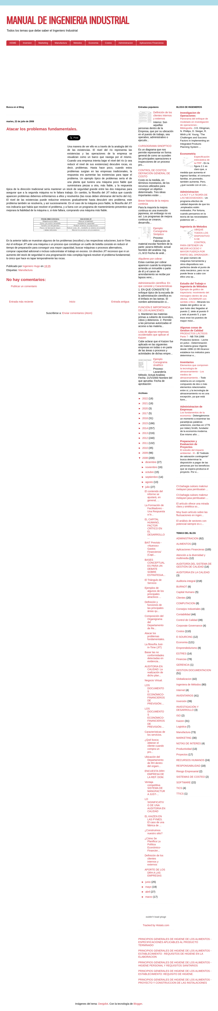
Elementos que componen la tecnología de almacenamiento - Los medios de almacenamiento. (194, 371)
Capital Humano (185, 592)
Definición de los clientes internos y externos (162, 115)
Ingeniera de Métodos (188, 684)
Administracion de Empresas (191, 408)
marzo (149, 896)
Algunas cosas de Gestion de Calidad (191, 329)
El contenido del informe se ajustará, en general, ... (154, 496)
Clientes (181, 597)
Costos (108, 43)
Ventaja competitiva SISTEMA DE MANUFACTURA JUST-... (155, 788)
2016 (145, 418)
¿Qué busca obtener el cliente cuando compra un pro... (154, 745)
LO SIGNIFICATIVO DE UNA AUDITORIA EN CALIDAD (155, 805)
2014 (145, 428)
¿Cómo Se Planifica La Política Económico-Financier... (153, 844)
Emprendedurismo (186, 647)
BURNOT (181, 586)
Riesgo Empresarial (187, 771)
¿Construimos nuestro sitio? (153, 832)
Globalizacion (184, 678)
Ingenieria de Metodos (193, 226)
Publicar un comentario (24, 286)
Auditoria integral (185, 581)
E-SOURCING (184, 636)
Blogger (138, 1003)
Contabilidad (183, 614)
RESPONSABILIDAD (188, 765)
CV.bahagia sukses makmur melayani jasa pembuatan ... (192, 488)
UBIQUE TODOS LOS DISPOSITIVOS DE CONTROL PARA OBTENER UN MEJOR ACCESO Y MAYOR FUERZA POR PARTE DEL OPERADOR (195, 242)
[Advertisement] (109, 76)
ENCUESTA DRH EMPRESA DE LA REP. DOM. (154, 774)
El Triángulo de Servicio (153, 581)
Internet (180, 690)
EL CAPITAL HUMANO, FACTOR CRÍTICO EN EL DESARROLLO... (155, 528)
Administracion (126, 43)
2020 (145, 408)
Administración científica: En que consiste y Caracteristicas (155, 285)
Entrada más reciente (21, 301)
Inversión (181, 701)
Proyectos (182, 754)
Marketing (43, 43)
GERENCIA (183, 664)
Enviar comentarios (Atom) (77, 313)
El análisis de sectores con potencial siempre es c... (191, 522)
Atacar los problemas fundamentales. (155, 636)
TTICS (180, 793)
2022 (145, 398)
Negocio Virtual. (154, 680)
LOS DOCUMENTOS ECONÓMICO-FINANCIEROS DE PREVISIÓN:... (155, 694)
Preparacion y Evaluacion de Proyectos (188, 444)
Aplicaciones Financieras (152, 43)
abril (148, 891)
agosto (149, 482)
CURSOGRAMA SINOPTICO (154, 145)
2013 (145, 433)
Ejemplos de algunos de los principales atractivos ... (154, 592)
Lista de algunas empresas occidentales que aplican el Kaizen (153, 334)
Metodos (78, 43)
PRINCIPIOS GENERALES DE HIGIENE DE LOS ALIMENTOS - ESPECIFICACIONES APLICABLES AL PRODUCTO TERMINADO (174, 942)
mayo (148, 886)
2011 (145, 443)
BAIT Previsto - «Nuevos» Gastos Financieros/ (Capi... (153, 548)
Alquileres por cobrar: (150, 258)
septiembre (151, 476)
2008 (145, 457)
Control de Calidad (186, 620)
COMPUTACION (185, 603)
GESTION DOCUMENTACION (193, 670)
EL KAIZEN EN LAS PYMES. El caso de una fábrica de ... (154, 821)
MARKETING (183, 737)
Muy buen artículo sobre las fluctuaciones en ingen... (192, 514)
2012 (145, 438)
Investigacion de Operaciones (190, 114)
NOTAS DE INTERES (188, 743)
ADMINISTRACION (187, 538)
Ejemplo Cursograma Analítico (160, 362)
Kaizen (180, 721)
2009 (145, 452)
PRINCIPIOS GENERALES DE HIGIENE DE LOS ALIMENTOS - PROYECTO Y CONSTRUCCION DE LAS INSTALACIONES (174, 981)
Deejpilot (103, 1003)
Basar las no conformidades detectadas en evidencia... (154, 657)
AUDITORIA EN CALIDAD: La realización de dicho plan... (154, 671)
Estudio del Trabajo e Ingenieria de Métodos (193, 285)
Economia (93, 43)
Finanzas (181, 659)
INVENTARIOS (184, 695)
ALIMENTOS (183, 543)
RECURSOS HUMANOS (190, 760)
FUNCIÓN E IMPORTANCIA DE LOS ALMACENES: (154, 309)
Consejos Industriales (188, 608)
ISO (178, 715)
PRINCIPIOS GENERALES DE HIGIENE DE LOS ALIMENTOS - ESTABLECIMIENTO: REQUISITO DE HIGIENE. (174, 972)
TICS (179, 788)
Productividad (184, 748)
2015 (145, 423)
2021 (145, 403)
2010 (145, 447)
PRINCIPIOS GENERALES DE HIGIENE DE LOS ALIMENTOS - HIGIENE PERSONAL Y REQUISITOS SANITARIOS (174, 964)
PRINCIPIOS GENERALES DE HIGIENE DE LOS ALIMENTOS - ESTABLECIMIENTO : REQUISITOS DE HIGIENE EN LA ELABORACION (174, 953)
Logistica (181, 726)
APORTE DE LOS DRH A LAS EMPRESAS (155, 872)
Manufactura (61, 43)
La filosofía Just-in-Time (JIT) (154, 646)
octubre (149, 472)
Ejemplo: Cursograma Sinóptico (160, 231)
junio (148, 881)
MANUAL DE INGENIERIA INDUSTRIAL (67, 20)
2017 (145, 413)
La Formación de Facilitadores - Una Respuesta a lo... (155, 510)
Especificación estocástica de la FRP (202, 159)
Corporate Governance (189, 625)
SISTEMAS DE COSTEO (190, 776)
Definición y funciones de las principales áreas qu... (154, 607)
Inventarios (187, 362)
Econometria (188, 153)
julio (147, 486)
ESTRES (181, 653)
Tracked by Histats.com (156, 925)
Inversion (27, 43)
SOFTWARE (183, 782)
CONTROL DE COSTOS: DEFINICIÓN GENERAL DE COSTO (154, 173)
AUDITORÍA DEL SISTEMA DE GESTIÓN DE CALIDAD (194, 565)
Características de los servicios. (155, 733)
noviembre (151, 467)
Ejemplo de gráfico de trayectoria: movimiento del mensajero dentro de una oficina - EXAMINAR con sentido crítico (194, 295)
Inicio (72, 301)
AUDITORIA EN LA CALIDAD (193, 572)
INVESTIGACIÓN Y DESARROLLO (187, 708)
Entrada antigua (120, 301)
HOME (13, 43)
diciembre (151, 462)
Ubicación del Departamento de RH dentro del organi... (154, 761)
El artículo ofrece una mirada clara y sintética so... (192, 505)
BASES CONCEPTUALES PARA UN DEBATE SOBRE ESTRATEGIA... (155, 567)
